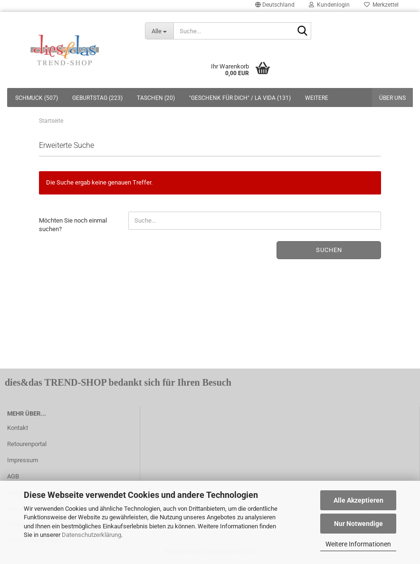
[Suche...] (159, 30)
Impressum (22, 460)
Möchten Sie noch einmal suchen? (73, 225)
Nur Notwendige (358, 523)
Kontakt (17, 427)
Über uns (392, 98)
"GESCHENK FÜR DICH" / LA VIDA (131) (240, 98)
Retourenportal (27, 443)
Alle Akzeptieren (358, 500)
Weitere (316, 98)
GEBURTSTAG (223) (97, 98)
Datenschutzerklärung (91, 534)
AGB (13, 476)
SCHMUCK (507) (36, 98)
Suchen (329, 249)
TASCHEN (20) (156, 98)
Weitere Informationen (358, 544)
